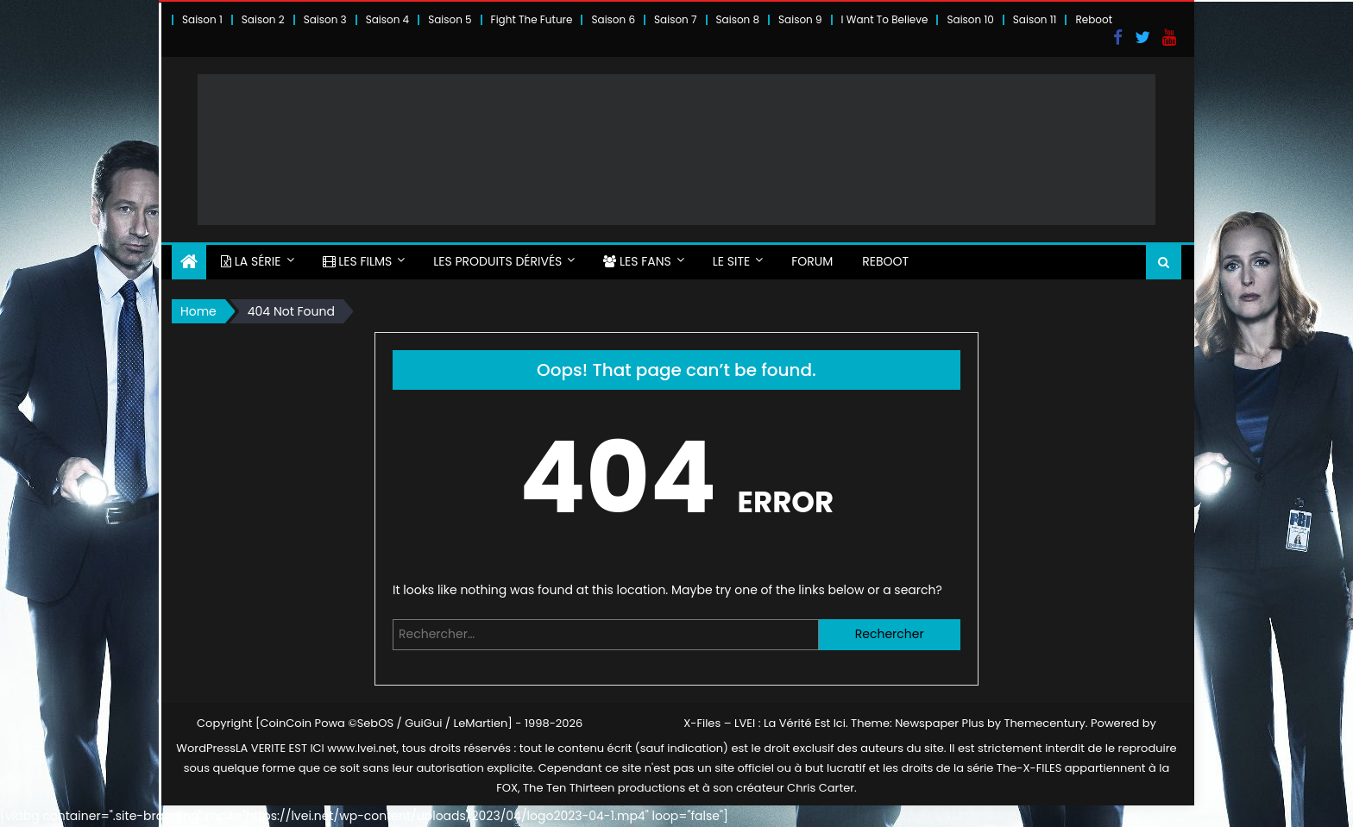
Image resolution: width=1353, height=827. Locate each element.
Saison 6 (613, 19)
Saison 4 (387, 19)
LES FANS (636, 261)
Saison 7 (675, 19)
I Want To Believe (884, 19)
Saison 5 (449, 19)
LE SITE (731, 261)
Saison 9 (800, 19)
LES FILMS (358, 261)
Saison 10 (970, 19)
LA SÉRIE (251, 261)
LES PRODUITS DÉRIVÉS (497, 261)
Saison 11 (1035, 19)
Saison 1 (202, 19)
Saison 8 (738, 19)
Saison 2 (263, 19)
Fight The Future (532, 19)
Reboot (1093, 19)
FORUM (812, 261)
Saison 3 (325, 19)
